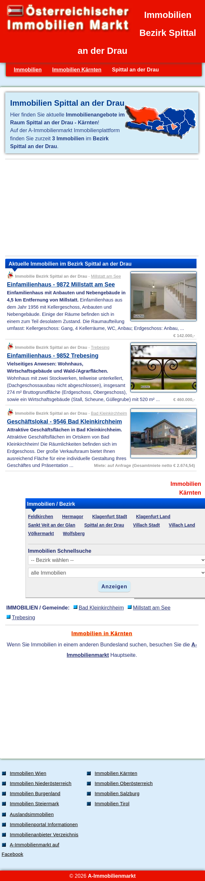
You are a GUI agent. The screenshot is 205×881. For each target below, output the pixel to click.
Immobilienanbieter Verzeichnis (44, 834)
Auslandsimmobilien (32, 814)
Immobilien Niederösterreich (40, 783)
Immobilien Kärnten (77, 69)
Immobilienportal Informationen (44, 824)
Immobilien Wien (28, 773)
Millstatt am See (106, 276)
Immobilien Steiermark (34, 803)
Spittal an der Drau (104, 525)
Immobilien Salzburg (117, 793)
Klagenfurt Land (153, 516)
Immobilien (27, 69)
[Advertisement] (101, 207)
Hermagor (72, 516)
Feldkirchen (40, 516)
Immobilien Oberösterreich (124, 783)
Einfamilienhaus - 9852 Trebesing (52, 355)
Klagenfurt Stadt (109, 516)
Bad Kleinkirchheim (109, 413)
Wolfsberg (74, 533)
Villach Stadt (146, 525)
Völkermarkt (41, 533)
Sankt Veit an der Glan (51, 525)
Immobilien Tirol (112, 803)
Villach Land (182, 525)
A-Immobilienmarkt (111, 876)
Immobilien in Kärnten (101, 633)
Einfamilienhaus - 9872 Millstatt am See (61, 284)
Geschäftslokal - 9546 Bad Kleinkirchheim (64, 421)
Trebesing (100, 347)
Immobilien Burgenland (35, 793)
